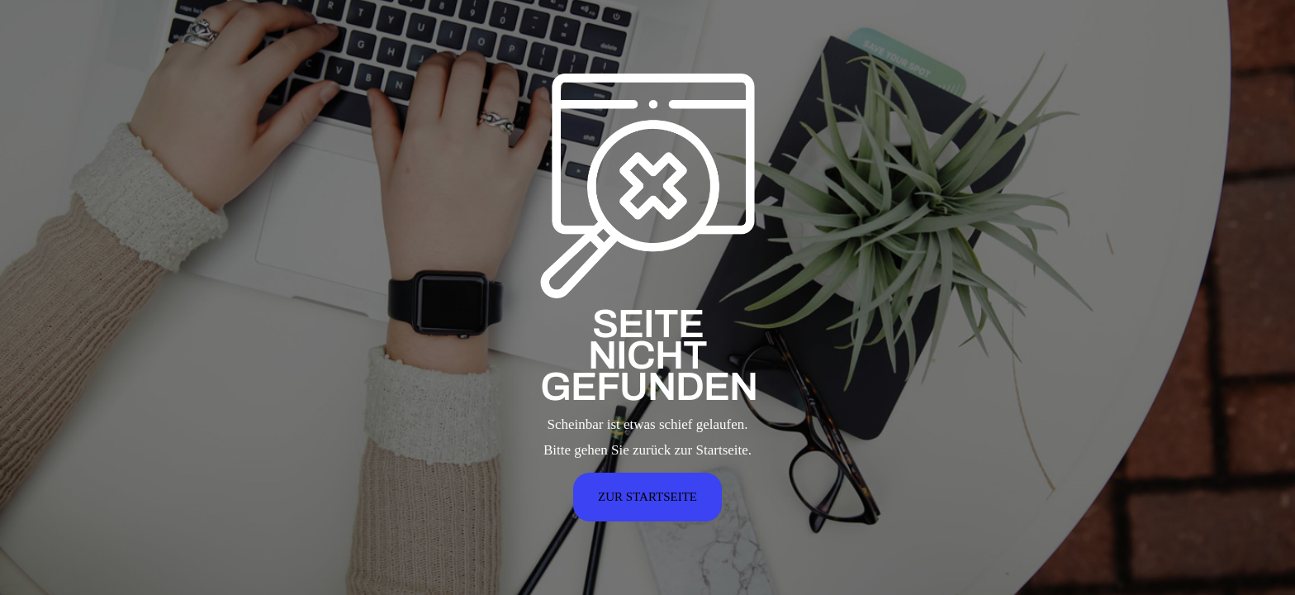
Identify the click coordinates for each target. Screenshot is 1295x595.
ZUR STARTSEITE (647, 496)
